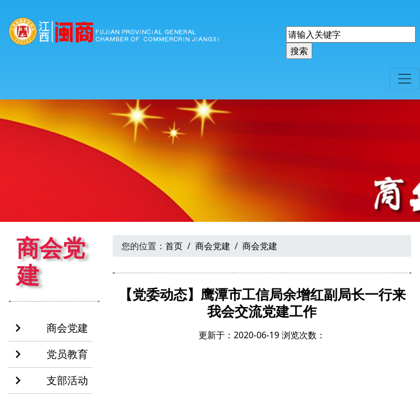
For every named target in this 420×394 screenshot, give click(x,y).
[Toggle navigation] (404, 79)
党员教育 (52, 355)
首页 (174, 246)
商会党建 (52, 328)
